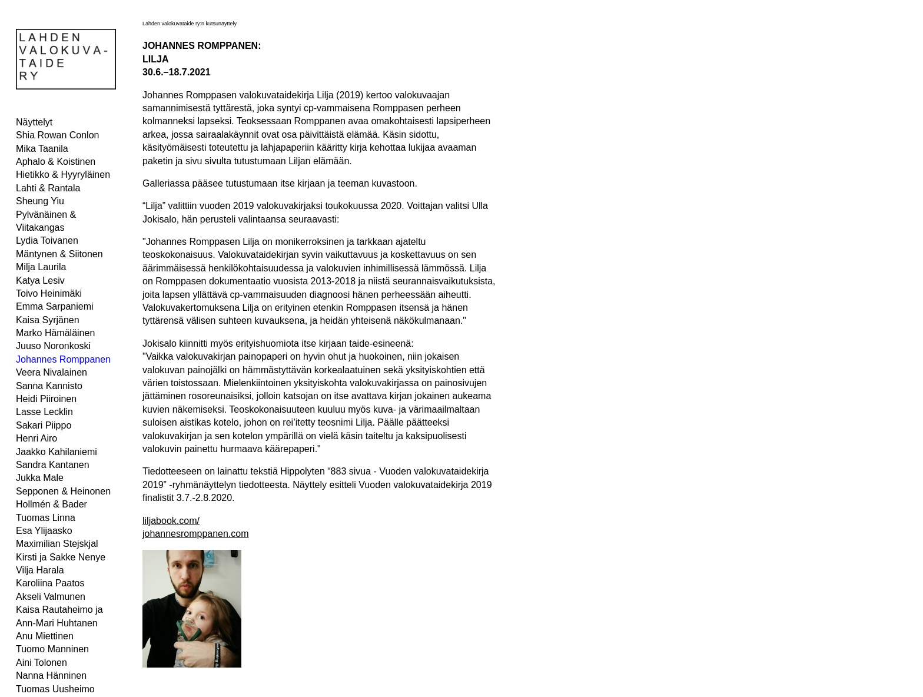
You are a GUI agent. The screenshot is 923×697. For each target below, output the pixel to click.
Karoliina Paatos (50, 583)
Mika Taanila (42, 149)
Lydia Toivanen (47, 240)
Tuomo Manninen (52, 649)
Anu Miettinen (45, 636)
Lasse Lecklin (44, 412)
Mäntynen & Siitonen (59, 254)
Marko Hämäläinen (55, 333)
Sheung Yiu (40, 201)
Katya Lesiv (40, 281)
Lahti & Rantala (48, 188)
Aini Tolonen (41, 663)
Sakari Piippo (43, 425)
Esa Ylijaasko (44, 531)
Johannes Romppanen (63, 359)
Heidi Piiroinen (46, 399)
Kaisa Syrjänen (47, 320)
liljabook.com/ (171, 521)
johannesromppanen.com (195, 534)
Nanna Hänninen (51, 676)
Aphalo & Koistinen (55, 162)
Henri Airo (36, 438)
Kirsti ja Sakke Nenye (60, 557)
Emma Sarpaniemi (55, 306)
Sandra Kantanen (52, 465)
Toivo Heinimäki (49, 293)
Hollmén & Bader (51, 504)
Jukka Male (40, 478)
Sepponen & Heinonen (63, 491)
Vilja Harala (40, 570)
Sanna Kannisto (49, 386)
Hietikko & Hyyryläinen (63, 175)
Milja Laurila (41, 267)
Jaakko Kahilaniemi (56, 452)
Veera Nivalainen (51, 372)
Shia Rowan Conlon (57, 135)
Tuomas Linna (45, 518)
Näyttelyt (34, 122)
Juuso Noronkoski (53, 346)
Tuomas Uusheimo (55, 689)
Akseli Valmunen (50, 597)
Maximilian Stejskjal (57, 544)
